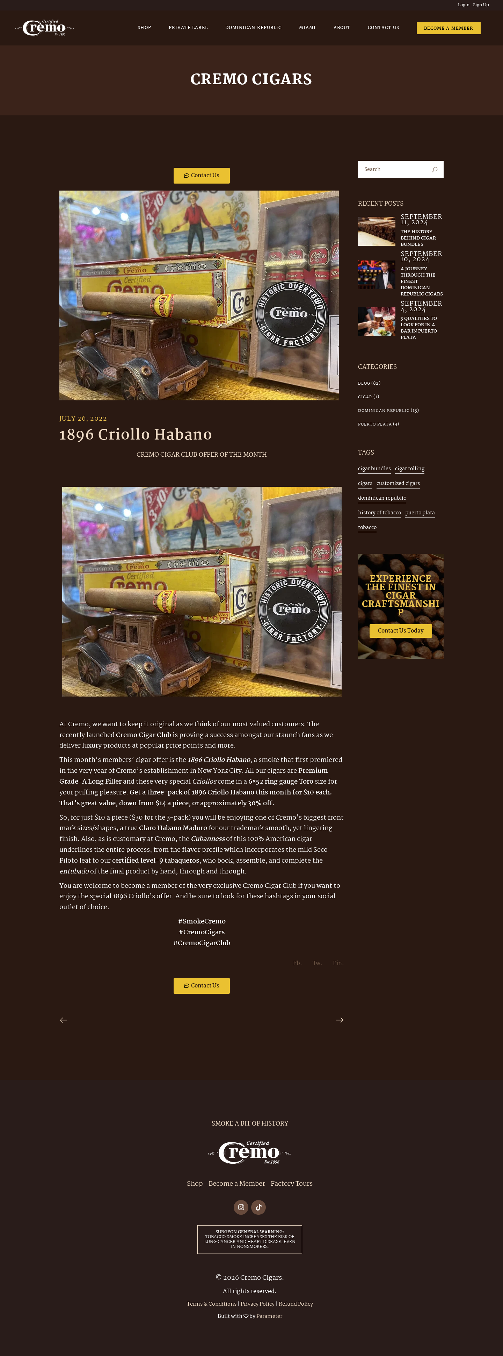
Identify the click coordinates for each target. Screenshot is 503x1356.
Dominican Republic (384, 411)
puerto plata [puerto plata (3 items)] (420, 513)
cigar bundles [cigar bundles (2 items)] (374, 469)
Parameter (269, 1316)
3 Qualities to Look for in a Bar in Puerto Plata (419, 328)
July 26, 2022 (83, 419)
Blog (364, 383)
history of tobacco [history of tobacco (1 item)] (379, 513)
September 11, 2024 (421, 220)
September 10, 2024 (421, 257)
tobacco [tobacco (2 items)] (367, 527)
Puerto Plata (375, 424)
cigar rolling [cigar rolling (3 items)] (409, 469)
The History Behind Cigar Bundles (418, 238)
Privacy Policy (258, 1304)
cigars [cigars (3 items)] (365, 483)
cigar (365, 397)
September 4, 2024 (421, 306)
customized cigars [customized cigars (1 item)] (398, 483)
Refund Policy (296, 1304)
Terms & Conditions (211, 1304)
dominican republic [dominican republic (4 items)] (382, 498)
